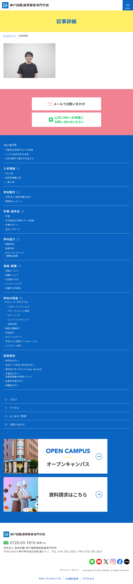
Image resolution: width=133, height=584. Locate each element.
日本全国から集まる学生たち (20, 158)
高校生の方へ (12, 360)
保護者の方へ (12, 385)
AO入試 (9, 173)
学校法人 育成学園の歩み (18, 196)
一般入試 (10, 181)
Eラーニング (14, 315)
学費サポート (12, 224)
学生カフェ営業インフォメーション (22, 341)
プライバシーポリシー (70, 569)
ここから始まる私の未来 (17, 153)
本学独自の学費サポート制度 (20, 220)
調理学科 (10, 243)
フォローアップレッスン (19, 306)
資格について (12, 270)
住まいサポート (13, 229)
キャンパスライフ (14, 336)
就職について (12, 274)
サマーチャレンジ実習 (18, 310)
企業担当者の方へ (15, 380)
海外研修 (12, 323)
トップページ (9, 35)
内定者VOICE (12, 279)
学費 (8, 216)
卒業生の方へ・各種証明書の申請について (19, 375)
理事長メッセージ (14, 201)
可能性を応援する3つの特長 (19, 149)
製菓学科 (10, 248)
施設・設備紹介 (13, 328)
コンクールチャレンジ (18, 319)
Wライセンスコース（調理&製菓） (15, 254)
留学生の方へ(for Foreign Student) (24, 369)
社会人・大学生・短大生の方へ (20, 364)
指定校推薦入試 (13, 177)
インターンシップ (14, 283)
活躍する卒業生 (13, 287)
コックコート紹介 (14, 345)
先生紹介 (10, 332)
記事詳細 (23, 35)
